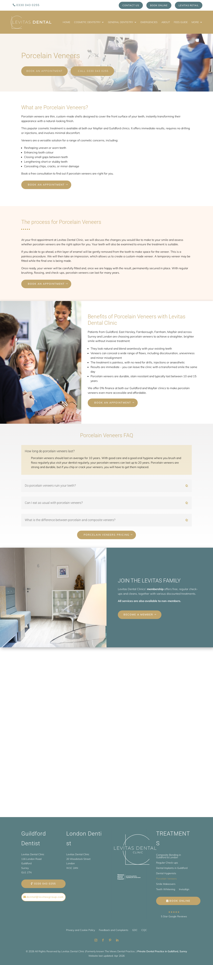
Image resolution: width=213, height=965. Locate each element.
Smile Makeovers (165, 883)
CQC (144, 929)
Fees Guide (181, 22)
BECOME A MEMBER (138, 613)
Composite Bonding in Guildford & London (168, 855)
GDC (135, 929)
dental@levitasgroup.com (45, 896)
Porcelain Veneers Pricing (106, 534)
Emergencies (149, 22)
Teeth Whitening (165, 888)
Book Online (159, 5)
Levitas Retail (189, 5)
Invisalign (184, 888)
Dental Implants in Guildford (171, 867)
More (195, 22)
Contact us (130, 5)
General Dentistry (120, 22)
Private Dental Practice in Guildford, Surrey (162, 950)
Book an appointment (46, 184)
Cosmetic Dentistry (87, 22)
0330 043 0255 (28, 5)
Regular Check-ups (167, 862)
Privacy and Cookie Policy (80, 929)
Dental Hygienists (166, 872)
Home (66, 22)
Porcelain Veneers (166, 878)
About (165, 22)
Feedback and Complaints (113, 929)
